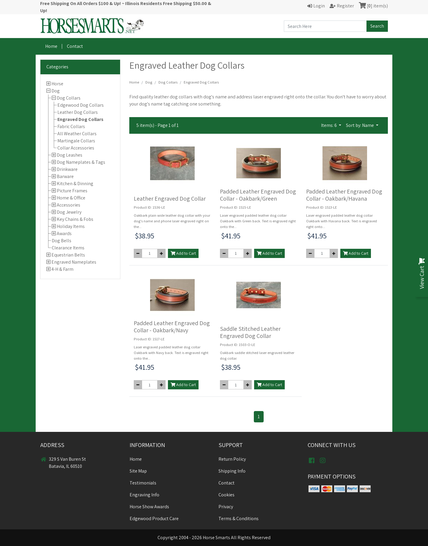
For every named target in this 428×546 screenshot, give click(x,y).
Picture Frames (72, 191)
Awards (64, 233)
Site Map (138, 471)
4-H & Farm (62, 269)
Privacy (225, 506)
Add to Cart (183, 253)
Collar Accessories (75, 148)
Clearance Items (68, 248)
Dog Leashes (69, 155)
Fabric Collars (71, 126)
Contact (75, 46)
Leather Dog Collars (77, 112)
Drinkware (67, 169)
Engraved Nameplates (73, 262)
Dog (55, 91)
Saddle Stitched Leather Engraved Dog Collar (250, 332)
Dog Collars (69, 98)
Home (51, 46)
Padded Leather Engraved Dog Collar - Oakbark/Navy (172, 326)
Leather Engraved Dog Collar (170, 198)
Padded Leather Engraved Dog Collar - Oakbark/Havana (344, 195)
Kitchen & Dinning (75, 183)
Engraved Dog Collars (80, 119)
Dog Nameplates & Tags (81, 162)
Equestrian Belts (68, 255)
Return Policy (232, 459)
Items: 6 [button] (329, 125)
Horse (57, 84)
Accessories (68, 205)
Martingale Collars (76, 141)
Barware (65, 176)
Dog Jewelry (69, 212)
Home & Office (71, 198)
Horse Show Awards (149, 506)
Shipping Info (232, 471)
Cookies (226, 495)
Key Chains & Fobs (75, 219)
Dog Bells (61, 240)
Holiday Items (71, 226)
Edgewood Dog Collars (80, 105)
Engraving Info (144, 495)
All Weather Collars (77, 133)
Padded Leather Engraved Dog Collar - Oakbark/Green (258, 195)
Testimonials (143, 483)
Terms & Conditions (238, 518)
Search (377, 26)
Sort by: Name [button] (360, 125)
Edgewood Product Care (154, 518)
